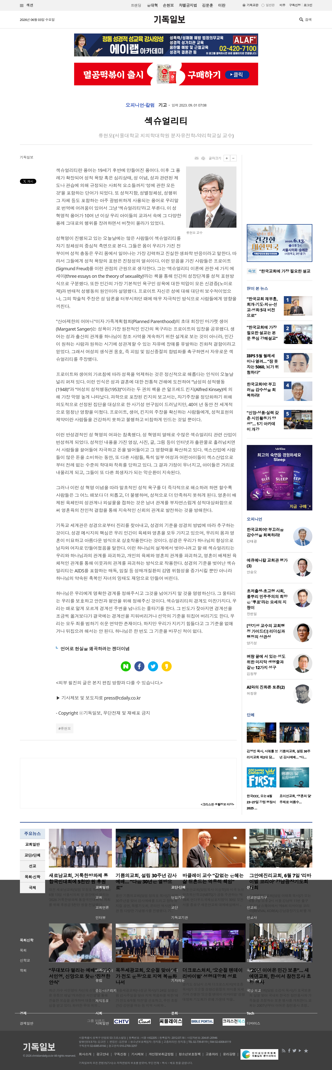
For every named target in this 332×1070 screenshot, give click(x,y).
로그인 (308, 5)
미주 (282, 5)
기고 (163, 105)
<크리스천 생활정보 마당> (217, 804)
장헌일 (252, 613)
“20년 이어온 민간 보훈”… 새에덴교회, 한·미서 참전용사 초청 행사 (280, 976)
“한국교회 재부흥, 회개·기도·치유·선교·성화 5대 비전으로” (262, 307)
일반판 (270, 5)
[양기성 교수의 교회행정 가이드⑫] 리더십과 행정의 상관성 (266, 631)
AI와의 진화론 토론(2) (266, 687)
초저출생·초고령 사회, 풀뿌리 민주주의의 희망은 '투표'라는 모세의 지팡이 (267, 599)
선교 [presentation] (32, 866)
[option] (263, 742)
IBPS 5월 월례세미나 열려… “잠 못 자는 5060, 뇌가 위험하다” (263, 364)
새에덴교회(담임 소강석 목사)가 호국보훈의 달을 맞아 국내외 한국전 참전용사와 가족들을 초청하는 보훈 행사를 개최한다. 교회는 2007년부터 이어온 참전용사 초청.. (280, 998)
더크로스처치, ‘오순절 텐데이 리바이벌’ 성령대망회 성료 (213, 973)
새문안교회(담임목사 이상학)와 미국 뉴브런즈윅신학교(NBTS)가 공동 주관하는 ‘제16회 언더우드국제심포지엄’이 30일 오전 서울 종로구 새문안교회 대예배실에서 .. (213, 897)
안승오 (252, 572)
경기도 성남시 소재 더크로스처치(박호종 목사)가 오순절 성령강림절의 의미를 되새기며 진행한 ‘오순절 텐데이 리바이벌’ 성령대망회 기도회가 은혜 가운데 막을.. (214, 992)
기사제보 (137, 1054)
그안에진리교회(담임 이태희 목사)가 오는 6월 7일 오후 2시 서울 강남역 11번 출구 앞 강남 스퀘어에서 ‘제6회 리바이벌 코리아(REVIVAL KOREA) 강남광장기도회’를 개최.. (280, 905)
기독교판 (252, 5)
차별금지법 (188, 5)
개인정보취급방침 (161, 1054)
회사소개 (85, 1054)
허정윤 (252, 693)
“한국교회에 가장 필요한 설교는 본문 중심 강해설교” (262, 333)
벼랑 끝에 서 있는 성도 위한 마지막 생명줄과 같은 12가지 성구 (266, 662)
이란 (221, 5)
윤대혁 (152, 5)
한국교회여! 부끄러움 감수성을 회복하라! (261, 390)
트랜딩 (136, 5)
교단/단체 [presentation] (32, 855)
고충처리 (211, 1054)
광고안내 (102, 1054)
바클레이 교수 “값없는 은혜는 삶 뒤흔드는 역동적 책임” (213, 878)
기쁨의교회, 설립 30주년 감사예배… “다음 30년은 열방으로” (146, 881)
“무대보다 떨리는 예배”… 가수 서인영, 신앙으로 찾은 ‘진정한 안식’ (80, 976)
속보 (252, 271)
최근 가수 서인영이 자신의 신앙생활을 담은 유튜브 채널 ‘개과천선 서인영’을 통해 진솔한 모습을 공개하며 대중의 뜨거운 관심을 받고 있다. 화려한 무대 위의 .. (79, 998)
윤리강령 (229, 1054)
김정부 (252, 673)
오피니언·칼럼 (140, 105)
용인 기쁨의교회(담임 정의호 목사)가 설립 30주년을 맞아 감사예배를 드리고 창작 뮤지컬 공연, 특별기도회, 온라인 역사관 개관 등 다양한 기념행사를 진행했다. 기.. (147, 903)
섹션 (27, 5)
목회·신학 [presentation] (32, 876)
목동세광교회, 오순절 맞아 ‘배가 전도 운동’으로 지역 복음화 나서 (146, 976)
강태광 (252, 541)
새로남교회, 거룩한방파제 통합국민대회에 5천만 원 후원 (78, 878)
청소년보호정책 (190, 1054)
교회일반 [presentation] (32, 844)
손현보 (168, 5)
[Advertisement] (279, 186)
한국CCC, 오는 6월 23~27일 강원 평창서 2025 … (261, 802)
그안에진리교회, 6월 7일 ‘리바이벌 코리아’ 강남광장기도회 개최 (280, 881)
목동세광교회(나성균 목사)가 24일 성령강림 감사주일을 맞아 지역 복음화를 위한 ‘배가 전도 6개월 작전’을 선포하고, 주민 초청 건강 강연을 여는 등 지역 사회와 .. (147, 998)
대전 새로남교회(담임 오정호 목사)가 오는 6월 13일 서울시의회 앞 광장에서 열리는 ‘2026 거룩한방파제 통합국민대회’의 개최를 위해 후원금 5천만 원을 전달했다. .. (80, 897)
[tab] (32, 844)
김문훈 (207, 5)
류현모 (66, 728)
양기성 (252, 643)
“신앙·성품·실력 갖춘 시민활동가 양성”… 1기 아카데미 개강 (263, 421)
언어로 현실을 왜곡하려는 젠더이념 (95, 649)
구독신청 (295, 5)
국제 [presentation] (32, 887)
